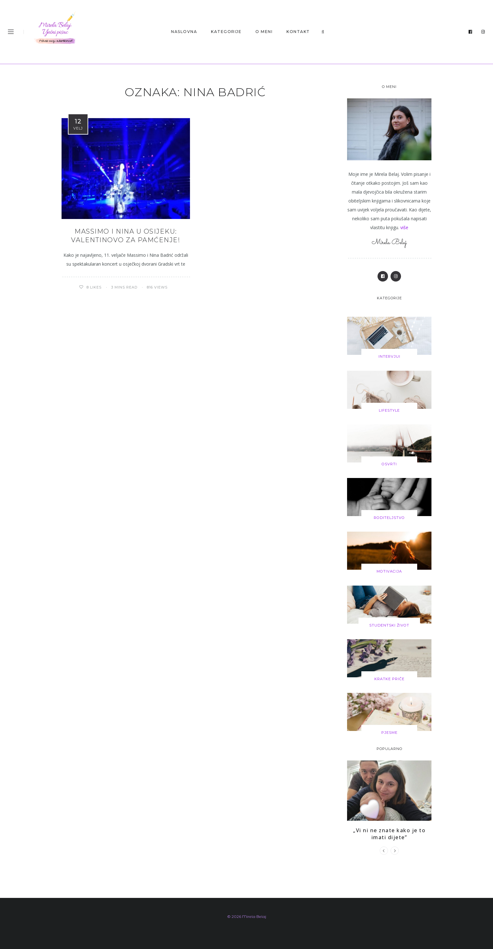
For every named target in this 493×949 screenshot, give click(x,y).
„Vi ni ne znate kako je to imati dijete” (389, 833)
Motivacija (389, 571)
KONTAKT (298, 31)
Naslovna (184, 31)
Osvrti (389, 463)
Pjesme (389, 732)
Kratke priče (389, 678)
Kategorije (226, 31)
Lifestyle (389, 410)
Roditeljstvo (389, 517)
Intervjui (389, 356)
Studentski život (389, 624)
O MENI (264, 31)
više (404, 227)
